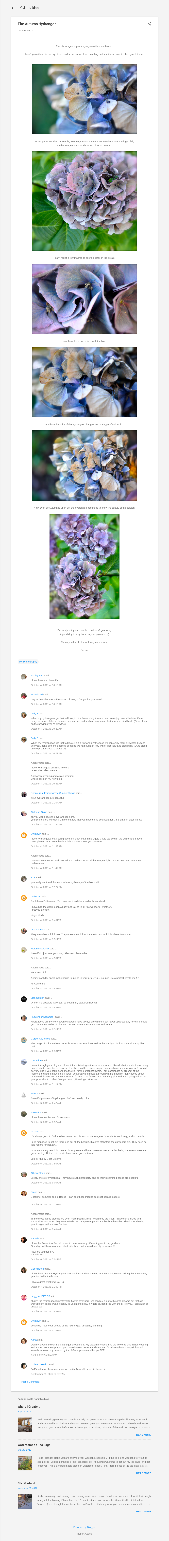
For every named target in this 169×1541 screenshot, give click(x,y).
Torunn (34, 1093)
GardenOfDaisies (40, 1038)
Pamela (35, 1238)
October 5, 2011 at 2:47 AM (46, 1103)
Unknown (36, 833)
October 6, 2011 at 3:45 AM (46, 1229)
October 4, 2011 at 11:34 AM (46, 824)
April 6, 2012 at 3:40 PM (44, 1355)
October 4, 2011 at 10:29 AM (46, 728)
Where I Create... (29, 1406)
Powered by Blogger (84, 1527)
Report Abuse (84, 1533)
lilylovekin (36, 1112)
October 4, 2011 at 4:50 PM (46, 958)
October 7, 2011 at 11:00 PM (46, 1286)
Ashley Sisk (37, 675)
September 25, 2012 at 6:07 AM (48, 1374)
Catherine (36, 1060)
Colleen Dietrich (39, 1364)
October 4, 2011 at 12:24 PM (46, 887)
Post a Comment (30, 1381)
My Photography (28, 661)
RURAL (35, 1131)
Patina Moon (30, 8)
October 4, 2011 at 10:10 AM (46, 685)
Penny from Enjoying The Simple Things (53, 793)
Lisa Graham (38, 929)
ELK (33, 877)
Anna (34, 1339)
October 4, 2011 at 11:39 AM (46, 846)
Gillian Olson (38, 1173)
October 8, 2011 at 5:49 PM (46, 1311)
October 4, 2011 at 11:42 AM (46, 868)
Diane (34, 1192)
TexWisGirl (37, 694)
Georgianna (37, 1268)
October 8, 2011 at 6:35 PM (46, 1330)
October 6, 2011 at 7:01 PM (46, 1259)
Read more (143, 1434)
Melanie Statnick (40, 948)
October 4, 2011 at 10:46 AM (46, 783)
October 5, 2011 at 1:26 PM (46, 1204)
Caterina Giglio (39, 812)
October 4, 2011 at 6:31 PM (46, 1029)
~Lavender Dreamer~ (42, 1016)
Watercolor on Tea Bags (34, 1445)
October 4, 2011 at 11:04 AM (46, 802)
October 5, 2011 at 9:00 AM (46, 1182)
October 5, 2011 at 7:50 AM (46, 1163)
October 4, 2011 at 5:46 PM (46, 988)
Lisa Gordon (37, 997)
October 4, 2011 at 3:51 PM (46, 939)
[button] (149, 24)
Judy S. (35, 713)
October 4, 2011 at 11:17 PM (46, 1084)
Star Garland (26, 1483)
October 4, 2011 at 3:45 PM (46, 920)
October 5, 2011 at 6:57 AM (46, 1122)
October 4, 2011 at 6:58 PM (46, 1051)
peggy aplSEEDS (40, 1296)
